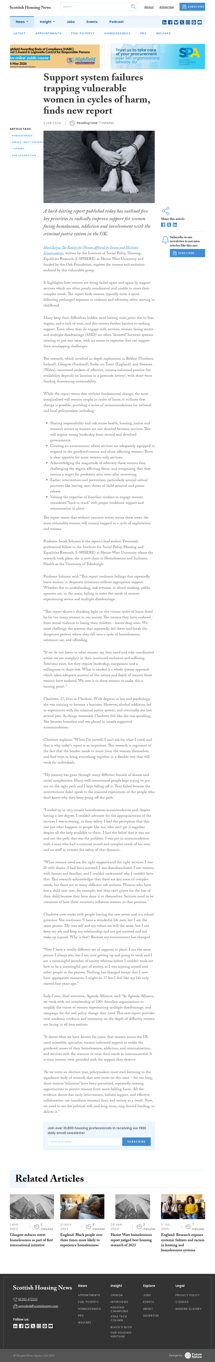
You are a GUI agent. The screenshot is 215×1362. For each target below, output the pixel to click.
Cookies (182, 1302)
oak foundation (24, 155)
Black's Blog (121, 1327)
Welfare (163, 33)
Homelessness (117, 33)
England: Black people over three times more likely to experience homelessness (81, 1240)
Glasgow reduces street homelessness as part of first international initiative (31, 1240)
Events (92, 22)
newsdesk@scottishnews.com (38, 1306)
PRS (143, 33)
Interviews (119, 1302)
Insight (46, 22)
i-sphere (18, 148)
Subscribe (136, 1141)
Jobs (71, 22)
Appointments (48, 33)
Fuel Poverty (83, 33)
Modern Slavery (189, 1309)
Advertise (166, 7)
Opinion (117, 1295)
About (149, 7)
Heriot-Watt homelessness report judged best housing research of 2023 (131, 1240)
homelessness (22, 135)
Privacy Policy (188, 1295)
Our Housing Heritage (121, 1334)
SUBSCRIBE (193, 7)
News (21, 22)
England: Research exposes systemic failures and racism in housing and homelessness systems (183, 1243)
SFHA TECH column (119, 1318)
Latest (20, 33)
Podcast (116, 22)
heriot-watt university (30, 142)
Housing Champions (119, 1309)
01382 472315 (28, 1300)
